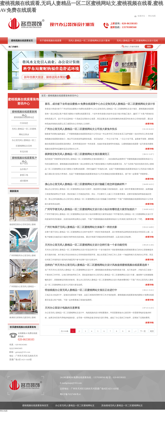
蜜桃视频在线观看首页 (22, 40)
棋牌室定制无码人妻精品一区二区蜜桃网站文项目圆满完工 (77, 154)
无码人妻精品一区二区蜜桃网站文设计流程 (137, 40)
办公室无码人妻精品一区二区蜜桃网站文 (74, 405)
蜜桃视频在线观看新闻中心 (24, 113)
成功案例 (24, 181)
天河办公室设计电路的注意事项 (62, 307)
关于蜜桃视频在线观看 (50, 40)
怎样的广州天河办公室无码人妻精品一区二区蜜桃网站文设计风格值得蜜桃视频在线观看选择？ (97, 265)
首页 (43, 95)
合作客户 (24, 169)
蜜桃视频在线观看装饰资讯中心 (23, 101)
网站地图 (152, 16)
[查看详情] (149, 124)
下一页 (143, 331)
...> (135, 331)
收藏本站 (141, 16)
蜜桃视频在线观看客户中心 (24, 159)
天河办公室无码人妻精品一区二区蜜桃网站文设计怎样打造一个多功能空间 (86, 244)
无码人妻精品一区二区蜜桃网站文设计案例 (89, 40)
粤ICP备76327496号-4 (70, 394)
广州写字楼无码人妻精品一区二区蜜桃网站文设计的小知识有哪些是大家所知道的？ (91, 209)
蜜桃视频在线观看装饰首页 (35, 405)
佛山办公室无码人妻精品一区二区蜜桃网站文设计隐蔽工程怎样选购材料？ (86, 184)
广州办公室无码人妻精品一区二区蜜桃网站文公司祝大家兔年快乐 (81, 129)
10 (129, 331)
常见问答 (24, 151)
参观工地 (24, 175)
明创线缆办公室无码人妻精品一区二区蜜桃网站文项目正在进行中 (81, 290)
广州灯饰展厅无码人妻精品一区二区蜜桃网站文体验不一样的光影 (81, 227)
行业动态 (24, 123)
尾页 (152, 331)
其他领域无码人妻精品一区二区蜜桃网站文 (122, 405)
